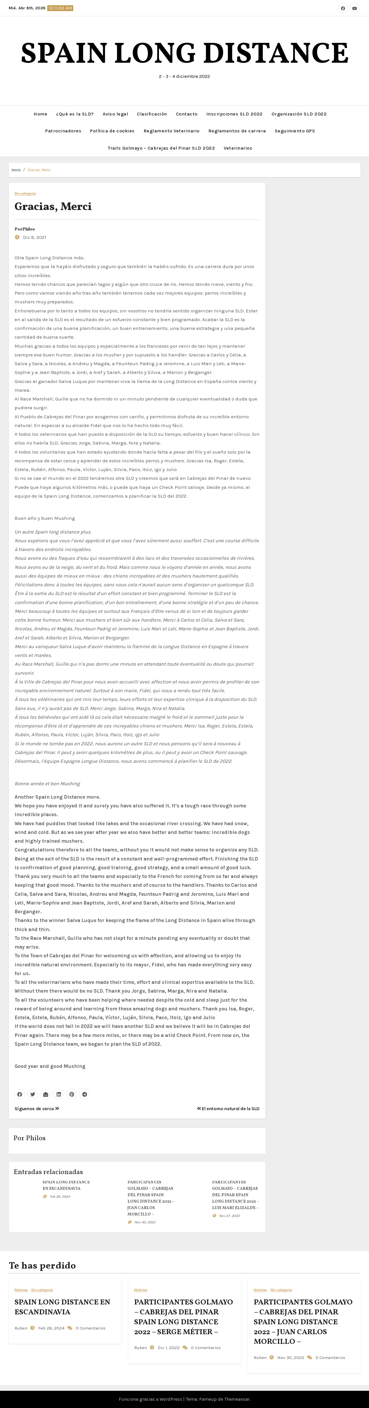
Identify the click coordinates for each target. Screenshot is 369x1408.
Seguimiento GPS (295, 131)
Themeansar (237, 1399)
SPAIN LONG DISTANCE (184, 55)
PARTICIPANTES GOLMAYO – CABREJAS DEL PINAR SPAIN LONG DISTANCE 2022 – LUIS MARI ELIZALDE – (235, 1195)
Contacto (186, 114)
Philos (28, 229)
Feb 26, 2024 (60, 1196)
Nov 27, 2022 (229, 1216)
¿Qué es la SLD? (75, 114)
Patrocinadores (63, 131)
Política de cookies (112, 131)
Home (40, 114)
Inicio (16, 170)
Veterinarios (238, 148)
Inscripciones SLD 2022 (234, 114)
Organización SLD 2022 (299, 114)
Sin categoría (25, 193)
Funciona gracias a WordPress (151, 1399)
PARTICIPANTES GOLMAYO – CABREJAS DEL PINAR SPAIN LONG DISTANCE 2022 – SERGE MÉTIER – (183, 1317)
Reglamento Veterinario (172, 131)
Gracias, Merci (39, 170)
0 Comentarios (91, 1328)
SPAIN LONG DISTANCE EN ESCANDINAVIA (62, 1307)
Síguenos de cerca (37, 1108)
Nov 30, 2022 (144, 1222)
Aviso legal (115, 114)
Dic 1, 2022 (168, 1347)
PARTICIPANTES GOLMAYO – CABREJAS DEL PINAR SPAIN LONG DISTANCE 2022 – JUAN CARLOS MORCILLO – (303, 1322)
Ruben (21, 1328)
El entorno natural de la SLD (228, 1108)
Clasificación (152, 114)
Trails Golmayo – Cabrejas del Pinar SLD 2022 (161, 148)
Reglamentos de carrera (237, 131)
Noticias (21, 1290)
